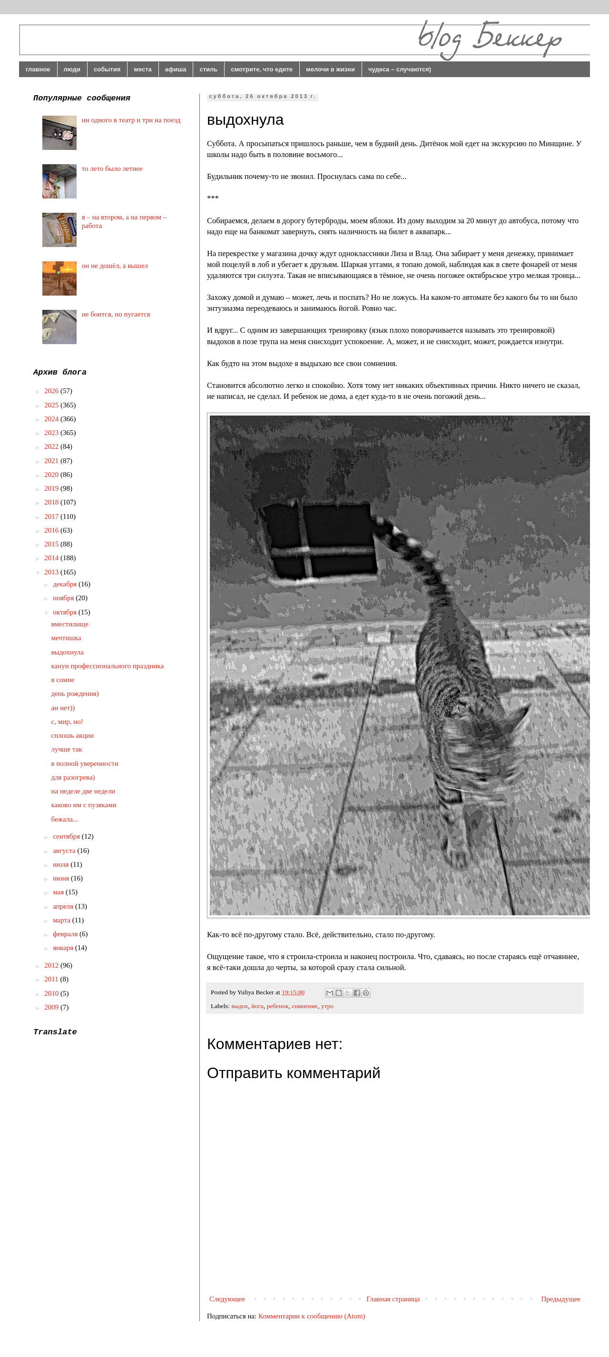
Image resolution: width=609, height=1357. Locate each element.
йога (257, 1006)
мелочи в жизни (330, 69)
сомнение (305, 1006)
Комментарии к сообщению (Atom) (311, 1316)
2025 (52, 405)
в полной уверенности (84, 763)
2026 (52, 391)
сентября (67, 836)
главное (38, 69)
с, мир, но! (67, 721)
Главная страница (393, 1299)
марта (62, 920)
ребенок (278, 1006)
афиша (176, 69)
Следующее (227, 1299)
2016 (52, 530)
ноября (64, 598)
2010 (52, 993)
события (107, 69)
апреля (64, 906)
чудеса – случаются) (399, 69)
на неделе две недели (83, 791)
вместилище (69, 624)
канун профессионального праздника (107, 666)
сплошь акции (72, 735)
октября (66, 612)
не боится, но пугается (116, 314)
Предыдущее (561, 1299)
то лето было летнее (112, 168)
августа (65, 850)
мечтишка (66, 638)
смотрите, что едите (262, 69)
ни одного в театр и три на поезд (131, 120)
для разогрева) (73, 777)
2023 (52, 432)
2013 (52, 572)
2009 (52, 1007)
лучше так (66, 749)
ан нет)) (63, 708)
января (64, 947)
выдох (239, 1006)
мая (59, 892)
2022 (52, 446)
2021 (52, 461)
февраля (66, 934)
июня (62, 878)
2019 (52, 488)
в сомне (63, 679)
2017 (52, 516)
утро (327, 1006)
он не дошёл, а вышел (115, 265)
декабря (66, 584)
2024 (52, 419)
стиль (208, 69)
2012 (52, 965)
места (143, 69)
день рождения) (75, 693)
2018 (52, 502)
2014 (52, 558)
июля (61, 864)
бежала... (65, 819)
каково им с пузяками (84, 805)
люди (72, 69)
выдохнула (67, 652)
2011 (52, 979)
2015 (52, 544)
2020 (52, 474)
